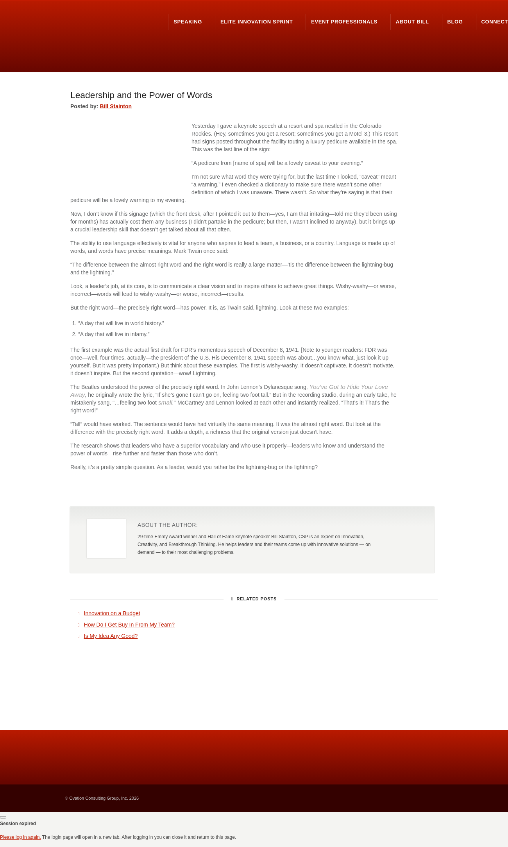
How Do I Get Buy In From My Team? (129, 624)
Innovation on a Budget (112, 613)
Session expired (18, 823)
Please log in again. (20, 837)
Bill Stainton (116, 106)
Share (381, 490)
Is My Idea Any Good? (111, 636)
